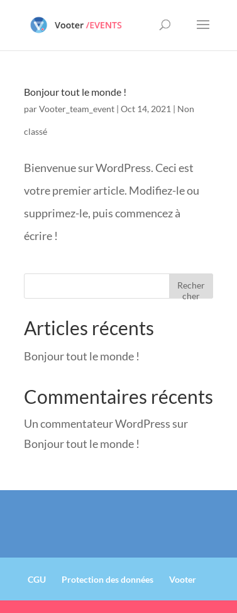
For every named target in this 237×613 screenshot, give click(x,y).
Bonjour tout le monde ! (75, 92)
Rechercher (191, 289)
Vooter (182, 579)
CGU (37, 579)
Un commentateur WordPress (97, 423)
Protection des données (107, 579)
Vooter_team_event (76, 108)
